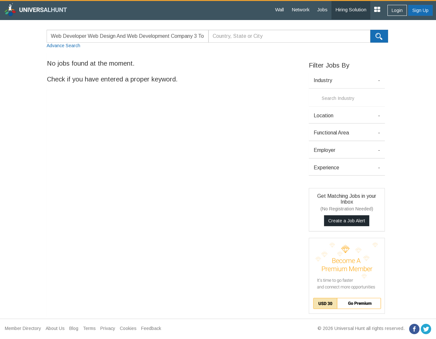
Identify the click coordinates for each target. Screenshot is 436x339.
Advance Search (63, 45)
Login (397, 10)
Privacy (107, 328)
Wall (279, 9)
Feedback (151, 328)
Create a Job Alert (346, 220)
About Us (55, 328)
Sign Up (420, 10)
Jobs (322, 9)
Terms (89, 328)
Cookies (128, 328)
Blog (73, 328)
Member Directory (23, 328)
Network (300, 9)
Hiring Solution (350, 9)
